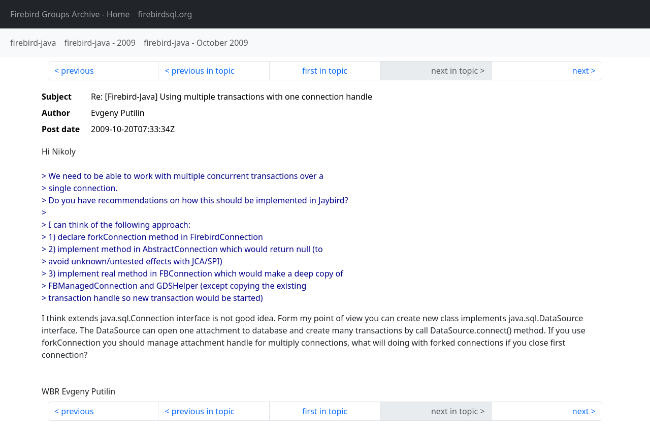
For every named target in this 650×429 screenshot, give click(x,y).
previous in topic (203, 70)
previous (77, 70)
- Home (70, 14)
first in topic (324, 70)
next (580, 70)
